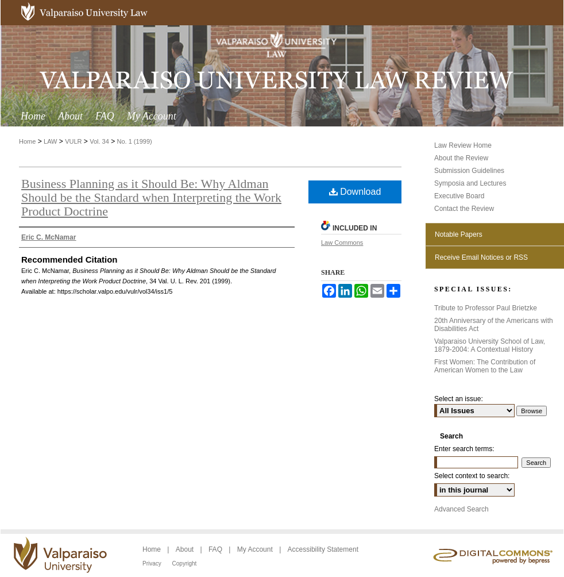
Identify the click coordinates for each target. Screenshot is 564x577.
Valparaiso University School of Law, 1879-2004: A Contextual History (489, 345)
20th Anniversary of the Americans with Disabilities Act (493, 325)
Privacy (152, 563)
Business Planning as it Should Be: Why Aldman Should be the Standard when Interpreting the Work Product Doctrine (151, 197)
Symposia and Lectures (470, 183)
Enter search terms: (464, 449)
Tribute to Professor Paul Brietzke (485, 308)
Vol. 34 (99, 141)
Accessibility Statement (323, 549)
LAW (50, 141)
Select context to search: (471, 476)
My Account (256, 549)
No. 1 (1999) (134, 141)
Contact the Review (464, 209)
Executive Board (459, 196)
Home (27, 141)
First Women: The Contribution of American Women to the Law (484, 366)
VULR (73, 141)
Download (355, 192)
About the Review (461, 158)
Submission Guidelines (469, 171)
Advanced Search (461, 509)
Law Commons (342, 242)
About (186, 549)
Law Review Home (463, 145)
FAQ (216, 549)
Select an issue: (458, 399)
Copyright (184, 563)
